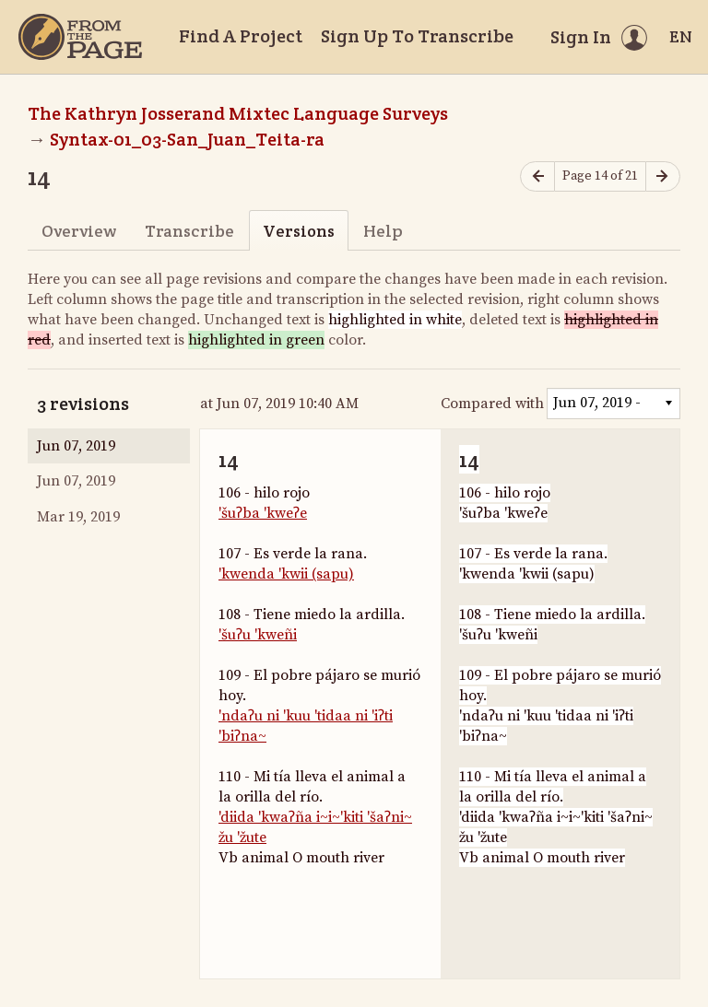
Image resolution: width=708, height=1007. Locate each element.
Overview (78, 230)
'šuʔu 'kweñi (257, 635)
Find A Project (240, 36)
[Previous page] (537, 176)
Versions (299, 230)
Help (383, 230)
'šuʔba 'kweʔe (262, 513)
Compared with (492, 403)
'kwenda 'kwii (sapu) (286, 574)
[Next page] (662, 176)
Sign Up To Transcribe (417, 36)
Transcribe (189, 230)
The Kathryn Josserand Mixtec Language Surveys (238, 113)
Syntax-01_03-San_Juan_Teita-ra (187, 139)
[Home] (80, 37)
